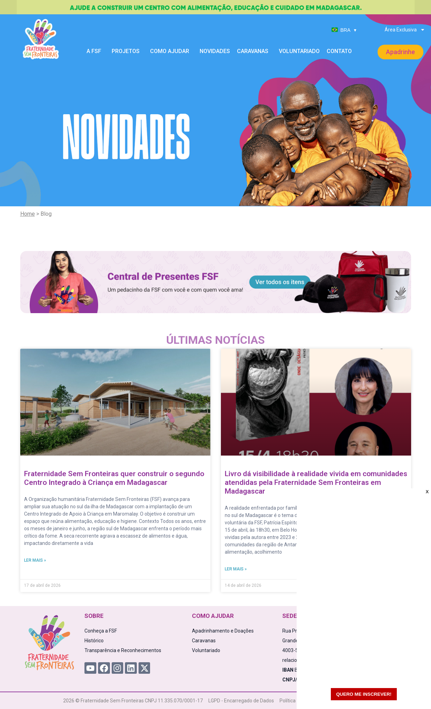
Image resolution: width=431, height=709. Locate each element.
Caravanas (254, 51)
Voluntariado (299, 51)
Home (27, 214)
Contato (339, 51)
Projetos (127, 51)
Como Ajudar (171, 51)
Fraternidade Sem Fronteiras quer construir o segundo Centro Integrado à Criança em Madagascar (114, 478)
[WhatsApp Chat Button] (413, 691)
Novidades (215, 51)
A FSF (96, 51)
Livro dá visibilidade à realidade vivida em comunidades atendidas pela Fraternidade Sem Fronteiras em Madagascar (316, 482)
